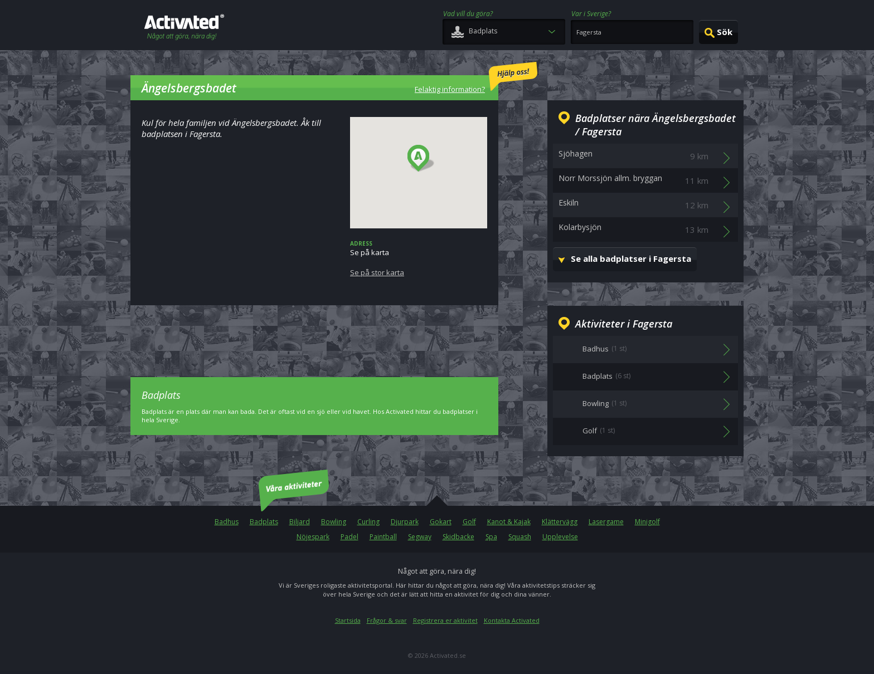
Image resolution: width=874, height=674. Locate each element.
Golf (469, 521)
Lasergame (606, 521)
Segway (419, 536)
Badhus (227, 521)
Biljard (299, 521)
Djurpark (405, 521)
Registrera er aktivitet (445, 620)
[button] (421, 159)
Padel (349, 536)
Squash (519, 536)
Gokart (440, 521)
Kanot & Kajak (509, 521)
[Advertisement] (314, 333)
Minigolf (647, 521)
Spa (491, 536)
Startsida (348, 620)
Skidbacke (458, 536)
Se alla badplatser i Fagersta (631, 258)
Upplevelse (560, 536)
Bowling (333, 521)
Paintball (383, 536)
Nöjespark (313, 536)
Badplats (264, 521)
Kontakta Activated (512, 620)
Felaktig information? (476, 78)
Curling (368, 521)
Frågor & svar (387, 620)
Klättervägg (559, 521)
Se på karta (418, 258)
